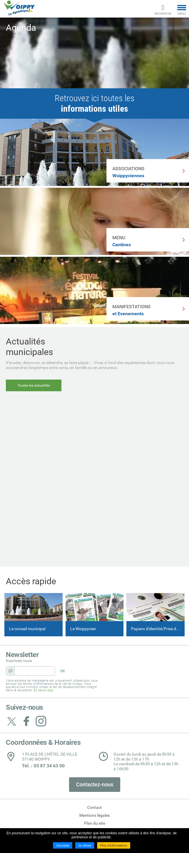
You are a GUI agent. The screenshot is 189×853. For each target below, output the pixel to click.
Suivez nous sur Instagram (41, 721)
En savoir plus (43, 690)
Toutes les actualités (34, 385)
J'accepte (62, 845)
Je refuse (84, 845)
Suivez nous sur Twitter (12, 721)
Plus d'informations (113, 845)
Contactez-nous (94, 784)
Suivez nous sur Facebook (26, 721)
